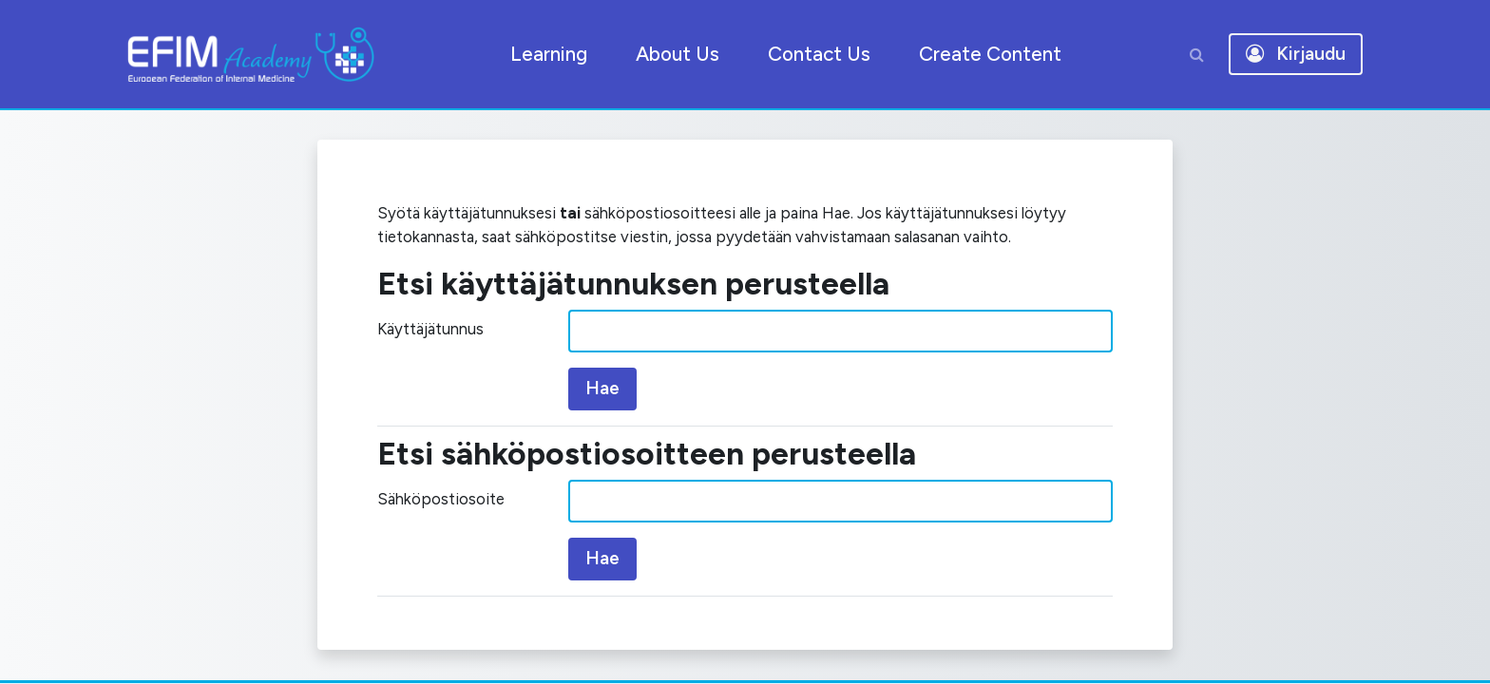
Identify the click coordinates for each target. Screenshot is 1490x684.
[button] (1196, 54)
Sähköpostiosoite (448, 535)
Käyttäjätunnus (441, 365)
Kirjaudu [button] (1296, 54)
